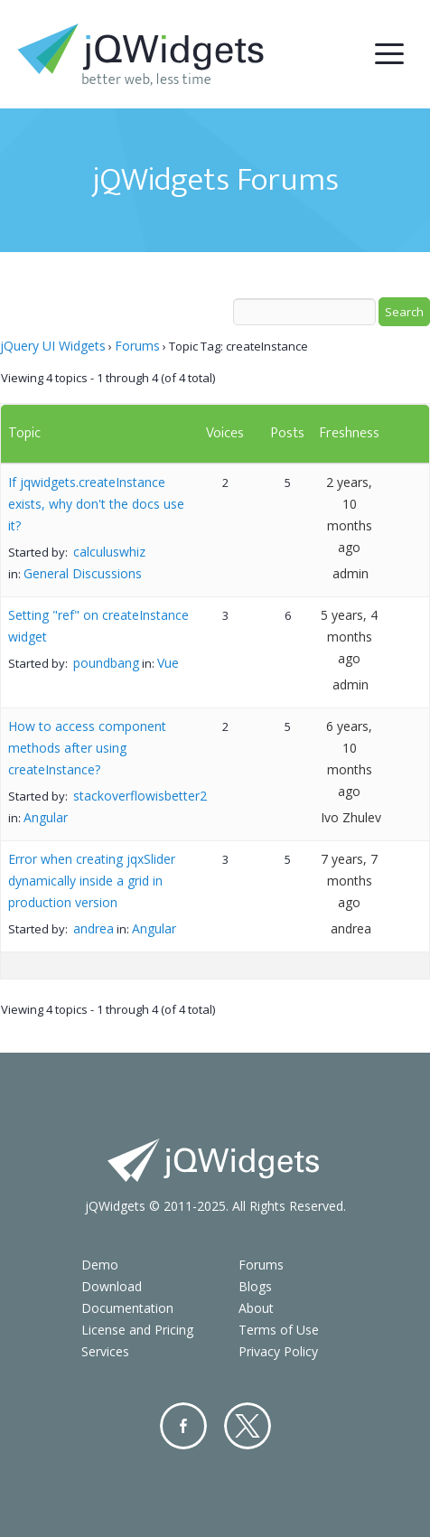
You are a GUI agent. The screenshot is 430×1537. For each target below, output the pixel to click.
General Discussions (82, 573)
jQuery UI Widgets (53, 345)
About (256, 1308)
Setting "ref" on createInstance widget (98, 625)
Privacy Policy (278, 1351)
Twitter (247, 1425)
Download (111, 1286)
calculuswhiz (109, 551)
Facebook (183, 1425)
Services (105, 1351)
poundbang (106, 662)
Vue (168, 662)
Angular (45, 817)
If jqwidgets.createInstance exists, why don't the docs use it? (96, 503)
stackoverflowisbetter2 (140, 795)
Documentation (127, 1308)
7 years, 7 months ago (349, 880)
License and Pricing (137, 1329)
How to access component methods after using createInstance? (87, 747)
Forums (137, 345)
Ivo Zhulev (351, 817)
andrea (93, 928)
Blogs (255, 1286)
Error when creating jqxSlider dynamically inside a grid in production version (91, 880)
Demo (99, 1264)
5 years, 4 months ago (349, 636)
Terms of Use (278, 1329)
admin (350, 573)
